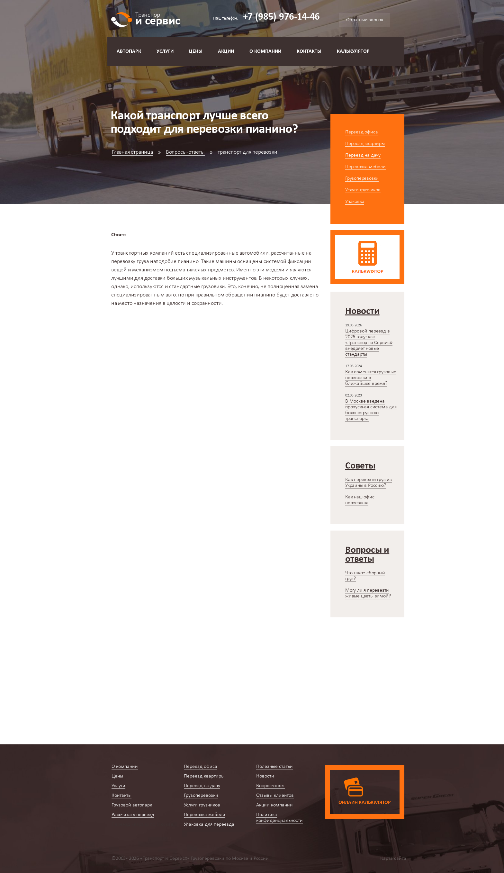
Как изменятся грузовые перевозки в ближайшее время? (370, 377)
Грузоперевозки (362, 178)
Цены (196, 51)
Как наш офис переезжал (359, 500)
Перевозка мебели (365, 166)
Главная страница (132, 152)
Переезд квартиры (365, 143)
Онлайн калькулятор (364, 802)
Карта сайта (393, 858)
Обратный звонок (364, 20)
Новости (265, 776)
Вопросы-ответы (185, 152)
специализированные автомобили (227, 253)
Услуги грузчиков (363, 190)
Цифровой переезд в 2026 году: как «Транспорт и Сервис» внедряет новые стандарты (368, 343)
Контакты (309, 51)
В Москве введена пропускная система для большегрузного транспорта (371, 410)
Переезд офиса (361, 132)
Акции (226, 51)
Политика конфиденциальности (279, 817)
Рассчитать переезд (133, 814)
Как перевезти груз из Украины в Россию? (368, 482)
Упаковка (354, 201)
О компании (265, 51)
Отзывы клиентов (275, 795)
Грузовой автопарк (132, 805)
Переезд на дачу (363, 155)
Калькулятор (353, 51)
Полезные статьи (274, 766)
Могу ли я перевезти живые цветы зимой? (368, 593)
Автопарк (129, 51)
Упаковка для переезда (209, 824)
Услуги (165, 51)
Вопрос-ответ (270, 785)
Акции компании (274, 805)
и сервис (157, 18)
